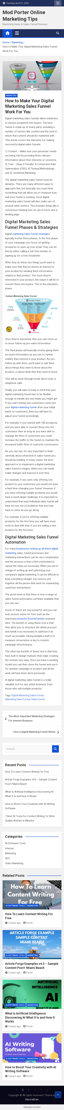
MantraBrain (32, 1099)
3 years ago (13, 923)
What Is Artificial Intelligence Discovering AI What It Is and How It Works (30, 1017)
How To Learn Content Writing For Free (27, 771)
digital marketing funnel (24, 407)
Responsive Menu (57, 3)
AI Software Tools (15, 843)
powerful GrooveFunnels (30, 618)
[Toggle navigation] (17, 33)
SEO (7, 858)
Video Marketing (14, 863)
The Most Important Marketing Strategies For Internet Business (32, 718)
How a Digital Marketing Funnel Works (34, 731)
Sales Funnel (38, 699)
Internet (9, 848)
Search (55, 749)
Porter (28, 923)
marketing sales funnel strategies (31, 233)
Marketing (11, 95)
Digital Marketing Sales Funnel (27, 695)
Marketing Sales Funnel (17, 699)
